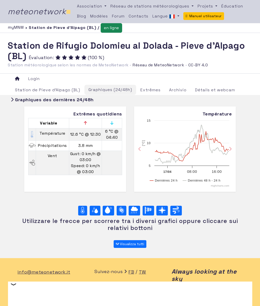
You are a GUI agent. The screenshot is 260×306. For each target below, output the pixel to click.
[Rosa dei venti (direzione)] (162, 210)
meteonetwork (39, 11)
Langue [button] (164, 16)
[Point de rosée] (108, 210)
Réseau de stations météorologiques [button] (150, 6)
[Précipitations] (134, 210)
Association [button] (90, 6)
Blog (81, 16)
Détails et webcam (215, 90)
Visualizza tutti (130, 244)
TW (142, 272)
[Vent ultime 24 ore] (176, 210)
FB (131, 272)
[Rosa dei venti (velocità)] (148, 210)
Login (34, 78)
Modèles (99, 16)
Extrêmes (150, 90)
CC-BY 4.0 (198, 65)
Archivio (178, 90)
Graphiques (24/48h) (110, 89)
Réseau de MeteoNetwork (158, 65)
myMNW (16, 27)
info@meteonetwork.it (43, 272)
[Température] (82, 210)
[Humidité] (95, 210)
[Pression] (121, 210)
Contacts (138, 16)
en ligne (111, 27)
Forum (118, 16)
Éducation (232, 6)
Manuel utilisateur (204, 16)
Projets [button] (206, 6)
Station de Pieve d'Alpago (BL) (47, 90)
